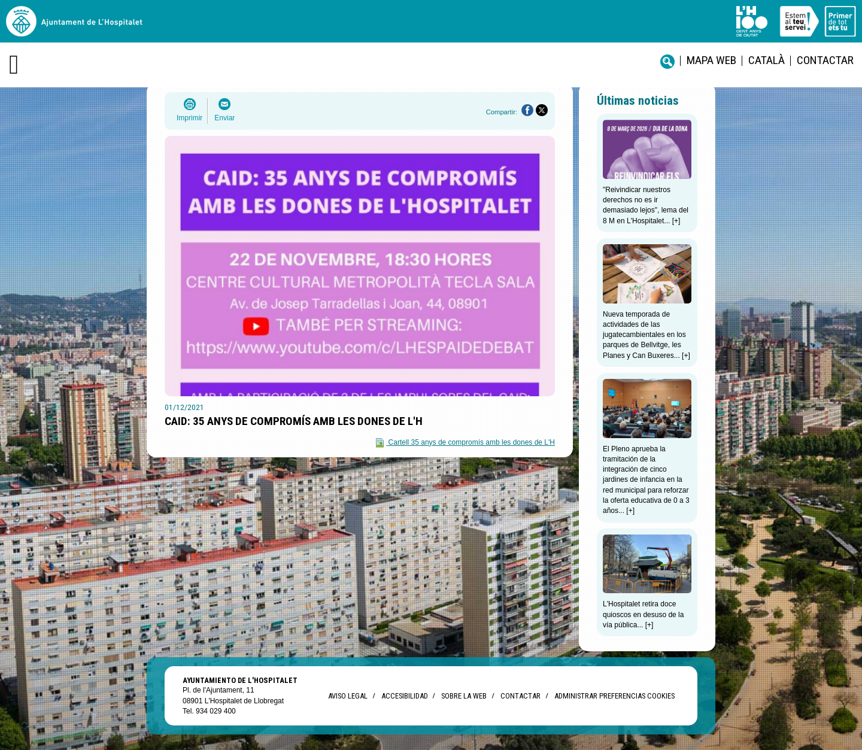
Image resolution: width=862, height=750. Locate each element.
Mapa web (711, 60)
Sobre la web (464, 695)
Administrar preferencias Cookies (614, 695)
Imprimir (189, 118)
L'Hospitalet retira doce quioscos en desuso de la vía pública (643, 614)
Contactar (825, 60)
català (766, 60)
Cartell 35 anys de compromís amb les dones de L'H (471, 442)
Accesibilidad (404, 695)
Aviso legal (348, 695)
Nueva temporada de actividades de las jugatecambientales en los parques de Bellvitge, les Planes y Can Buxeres (644, 335)
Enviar (224, 118)
